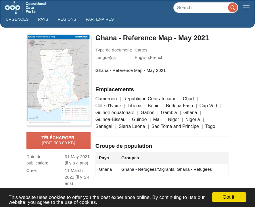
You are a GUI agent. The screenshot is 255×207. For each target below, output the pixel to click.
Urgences (17, 19)
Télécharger (58, 140)
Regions (67, 19)
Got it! (229, 197)
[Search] (205, 7)
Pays (43, 19)
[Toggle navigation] (246, 7)
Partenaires (100, 19)
